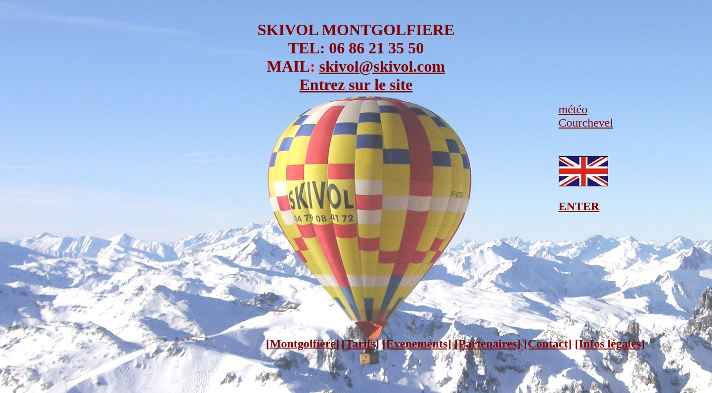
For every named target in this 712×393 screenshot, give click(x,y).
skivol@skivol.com (382, 66)
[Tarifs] (360, 343)
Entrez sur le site (356, 84)
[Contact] (548, 343)
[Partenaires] (487, 343)
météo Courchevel (586, 116)
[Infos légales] (610, 343)
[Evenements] (416, 343)
